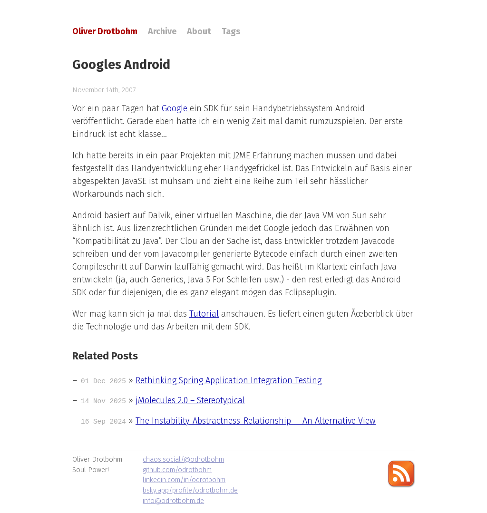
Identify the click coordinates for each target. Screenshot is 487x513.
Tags (231, 31)
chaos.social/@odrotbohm (183, 459)
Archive (162, 31)
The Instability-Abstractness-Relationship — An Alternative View (256, 421)
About (199, 31)
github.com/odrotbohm (177, 470)
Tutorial (204, 314)
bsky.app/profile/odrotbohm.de (190, 490)
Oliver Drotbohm (104, 31)
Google (176, 108)
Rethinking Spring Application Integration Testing (228, 380)
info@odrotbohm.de (173, 501)
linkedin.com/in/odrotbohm (184, 480)
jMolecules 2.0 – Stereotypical (190, 400)
